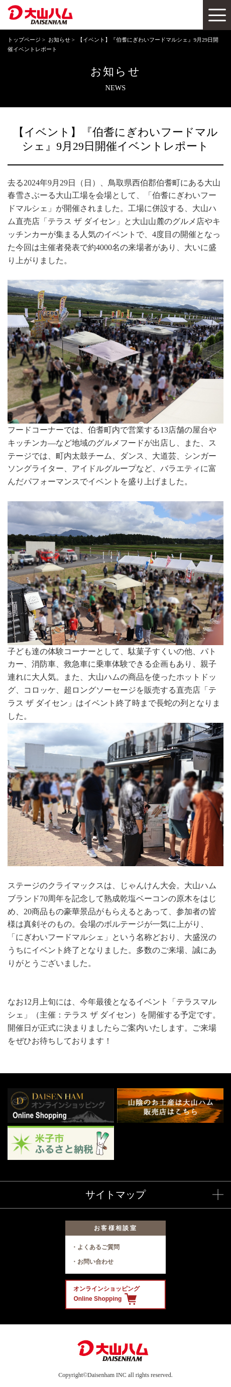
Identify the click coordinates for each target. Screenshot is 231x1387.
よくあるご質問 (98, 1247)
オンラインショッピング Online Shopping (106, 1295)
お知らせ (59, 40)
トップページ (24, 40)
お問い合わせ (95, 1261)
